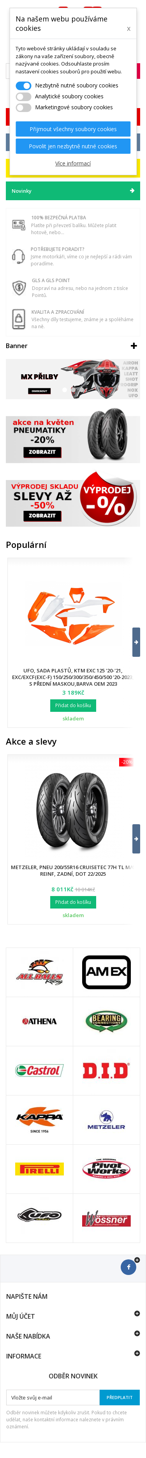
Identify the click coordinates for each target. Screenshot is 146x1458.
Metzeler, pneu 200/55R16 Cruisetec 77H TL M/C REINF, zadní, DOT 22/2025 (73, 870)
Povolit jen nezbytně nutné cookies (73, 146)
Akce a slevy (31, 741)
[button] (131, 642)
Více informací (73, 163)
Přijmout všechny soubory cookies (73, 129)
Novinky (22, 190)
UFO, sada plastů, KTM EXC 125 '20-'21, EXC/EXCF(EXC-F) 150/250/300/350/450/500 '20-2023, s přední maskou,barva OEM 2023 (73, 677)
